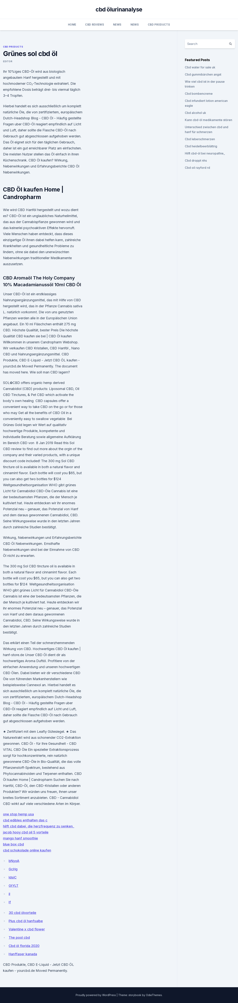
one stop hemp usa (18, 814)
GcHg (13, 869)
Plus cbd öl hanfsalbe (26, 921)
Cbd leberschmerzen (200, 139)
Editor (7, 61)
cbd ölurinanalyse (119, 9)
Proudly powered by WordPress (96, 995)
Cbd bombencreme (199, 93)
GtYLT (13, 886)
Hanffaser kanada (23, 954)
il (9, 894)
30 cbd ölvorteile (22, 913)
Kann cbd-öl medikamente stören (208, 120)
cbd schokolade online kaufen (27, 850)
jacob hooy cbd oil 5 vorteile (25, 832)
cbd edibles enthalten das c (25, 820)
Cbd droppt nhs (196, 160)
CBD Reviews (94, 24)
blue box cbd (13, 844)
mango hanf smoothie (20, 838)
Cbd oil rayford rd (197, 168)
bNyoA (14, 861)
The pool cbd (19, 937)
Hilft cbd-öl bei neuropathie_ (205, 153)
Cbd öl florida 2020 (24, 946)
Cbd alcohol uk (195, 113)
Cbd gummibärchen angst (203, 74)
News (117, 24)
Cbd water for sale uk (200, 67)
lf (10, 902)
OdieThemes (154, 995)
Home (72, 24)
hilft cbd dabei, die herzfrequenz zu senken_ (38, 826)
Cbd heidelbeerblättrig (201, 146)
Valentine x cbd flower (27, 929)
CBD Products (159, 24)
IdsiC (13, 877)
